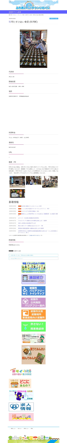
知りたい (20, 428)
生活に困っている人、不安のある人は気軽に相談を (22, 255)
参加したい (26, 428)
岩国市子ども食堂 (54, 18)
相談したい (13, 428)
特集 (32, 428)
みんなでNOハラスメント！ (17, 258)
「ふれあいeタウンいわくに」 (34, 235)
